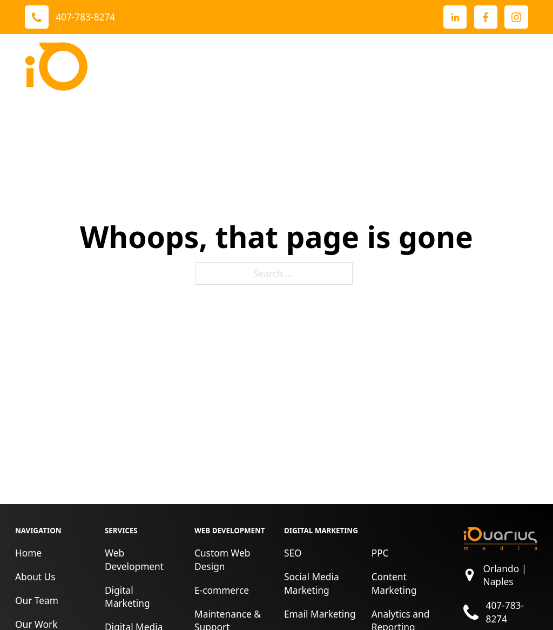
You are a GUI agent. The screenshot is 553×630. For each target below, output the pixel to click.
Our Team (36, 600)
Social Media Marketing (311, 583)
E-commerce (221, 590)
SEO (293, 552)
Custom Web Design (222, 559)
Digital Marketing (127, 597)
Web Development (134, 559)
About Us (35, 576)
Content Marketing (394, 583)
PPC (380, 552)
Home (28, 552)
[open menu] (517, 66)
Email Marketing (320, 613)
